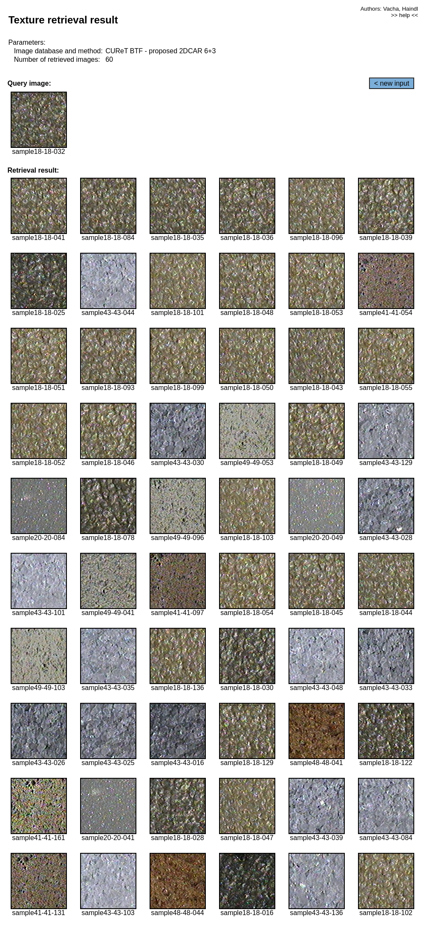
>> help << (404, 15)
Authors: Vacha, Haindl (389, 9)
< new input (391, 83)
